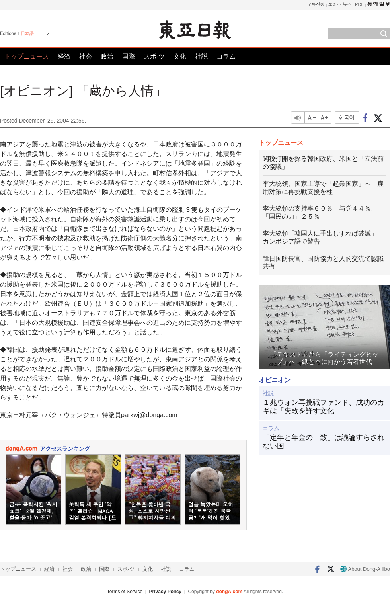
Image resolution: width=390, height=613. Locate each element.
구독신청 (316, 4)
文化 (180, 56)
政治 (107, 56)
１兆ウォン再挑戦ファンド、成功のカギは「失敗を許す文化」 (323, 406)
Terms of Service (124, 591)
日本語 (27, 33)
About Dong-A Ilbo (365, 569)
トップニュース (26, 56)
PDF (359, 4)
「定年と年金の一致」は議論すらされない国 (323, 441)
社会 (85, 56)
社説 (201, 56)
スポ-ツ (154, 56)
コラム (226, 56)
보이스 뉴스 (340, 4)
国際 (128, 56)
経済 (64, 56)
